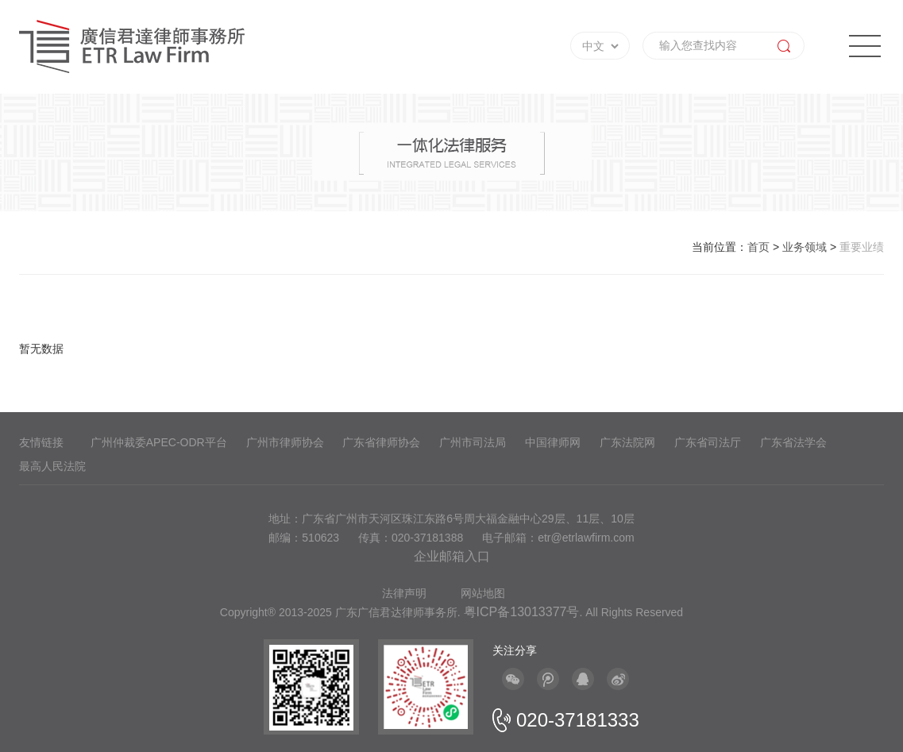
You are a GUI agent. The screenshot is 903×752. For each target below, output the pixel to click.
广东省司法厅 (707, 442)
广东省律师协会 (381, 442)
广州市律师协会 (285, 442)
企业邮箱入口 (452, 556)
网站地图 (483, 593)
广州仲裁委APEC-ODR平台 (159, 442)
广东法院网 (627, 442)
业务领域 (804, 247)
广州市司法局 (472, 442)
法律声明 (404, 593)
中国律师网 (553, 442)
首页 (758, 247)
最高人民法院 (52, 466)
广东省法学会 (793, 442)
